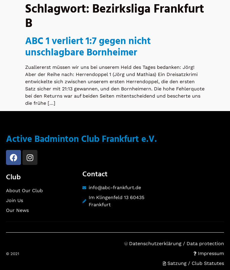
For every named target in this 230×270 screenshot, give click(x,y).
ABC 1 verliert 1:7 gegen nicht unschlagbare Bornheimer (88, 47)
